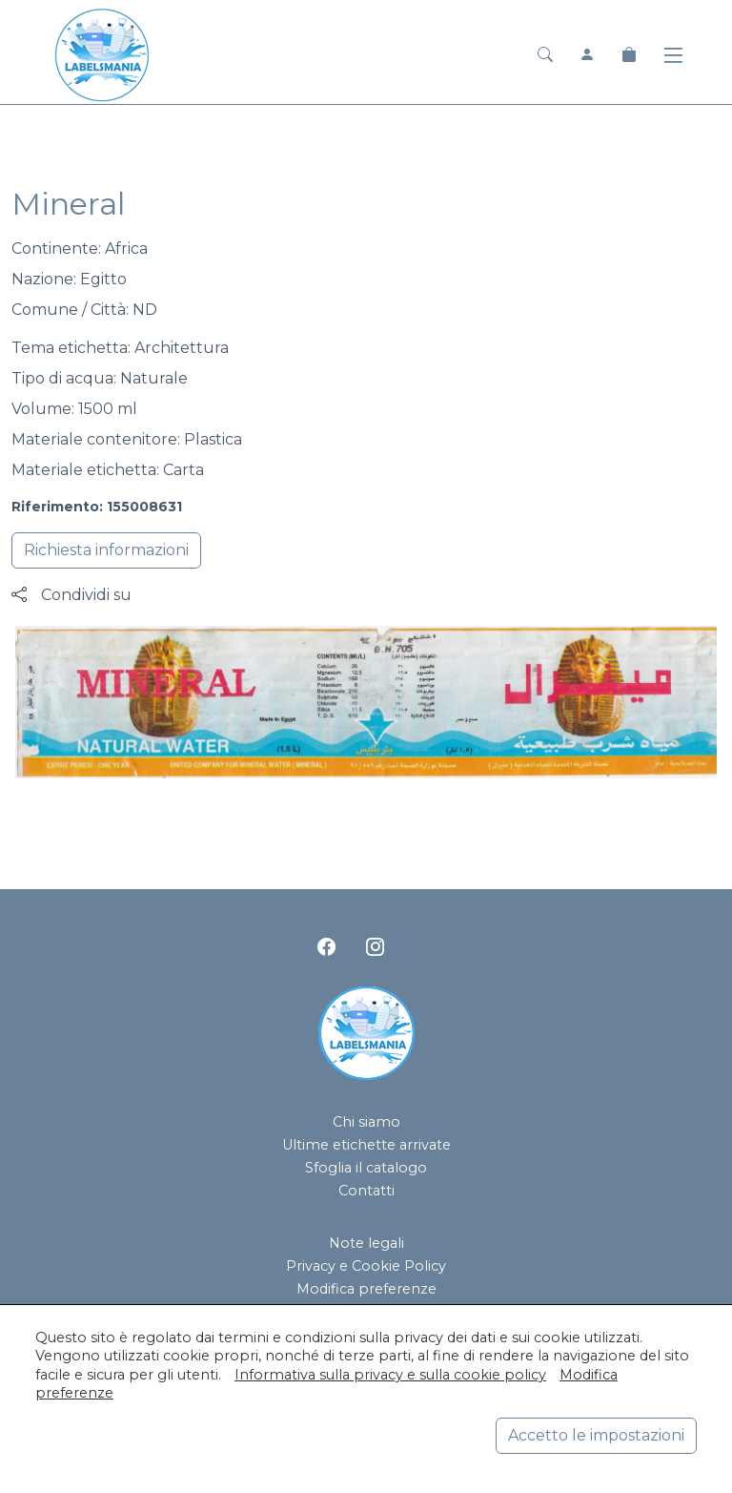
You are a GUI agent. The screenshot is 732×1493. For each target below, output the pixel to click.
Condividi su (71, 595)
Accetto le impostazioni (596, 1435)
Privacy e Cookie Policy (366, 1266)
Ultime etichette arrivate (366, 1144)
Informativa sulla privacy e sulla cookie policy (390, 1374)
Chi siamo (366, 1121)
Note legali (366, 1243)
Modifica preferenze (366, 1288)
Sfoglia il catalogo (366, 1167)
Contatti (366, 1190)
